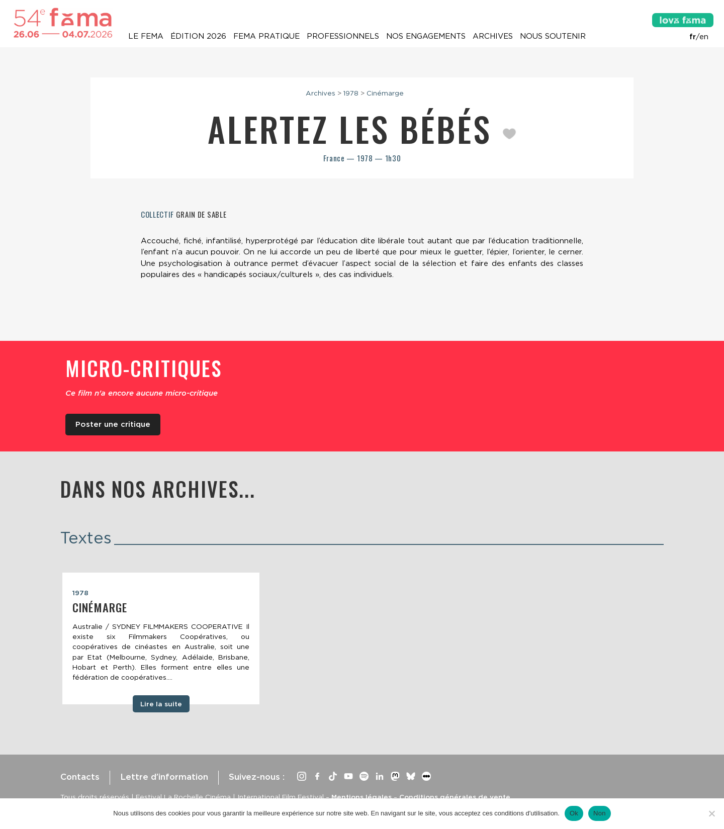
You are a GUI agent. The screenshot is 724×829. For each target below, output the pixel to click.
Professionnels (343, 36)
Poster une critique (112, 424)
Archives (493, 36)
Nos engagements (426, 36)
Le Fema (145, 36)
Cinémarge (385, 93)
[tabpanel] (160, 638)
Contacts (80, 777)
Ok (574, 813)
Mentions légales (361, 797)
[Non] (711, 813)
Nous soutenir (553, 36)
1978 (350, 93)
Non (599, 813)
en (703, 36)
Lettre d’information (164, 777)
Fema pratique (266, 36)
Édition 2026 (198, 36)
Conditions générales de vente (454, 797)
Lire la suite (161, 704)
